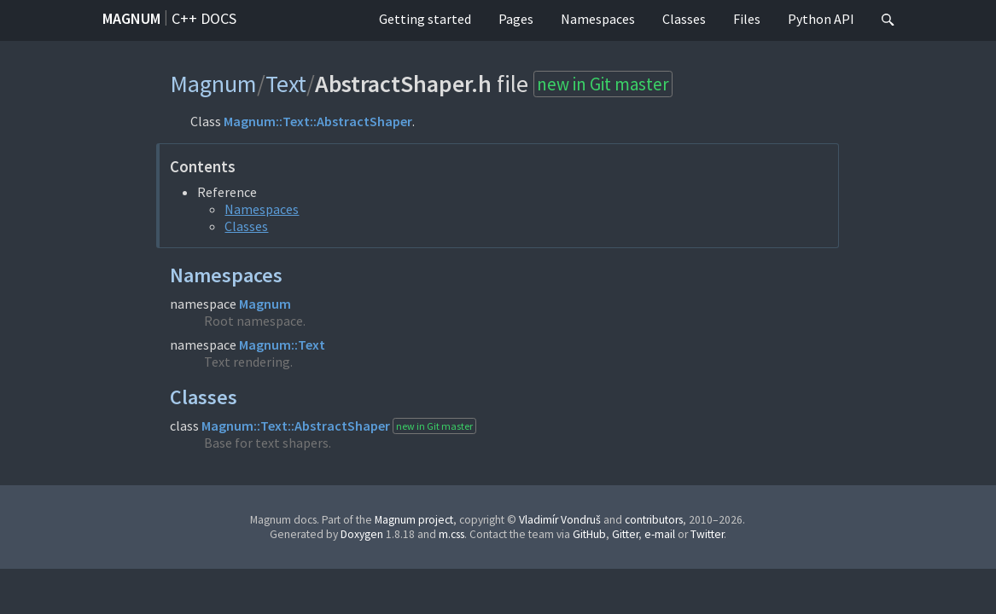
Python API (821, 18)
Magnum (131, 18)
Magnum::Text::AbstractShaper (318, 121)
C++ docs (204, 18)
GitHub (589, 534)
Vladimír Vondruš (560, 520)
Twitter (707, 534)
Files (746, 18)
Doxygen (362, 534)
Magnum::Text (282, 344)
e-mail (659, 534)
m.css (451, 534)
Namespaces (598, 18)
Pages (515, 18)
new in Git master (603, 84)
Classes (684, 18)
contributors (654, 520)
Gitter (625, 534)
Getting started (425, 18)
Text (285, 83)
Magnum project (414, 520)
